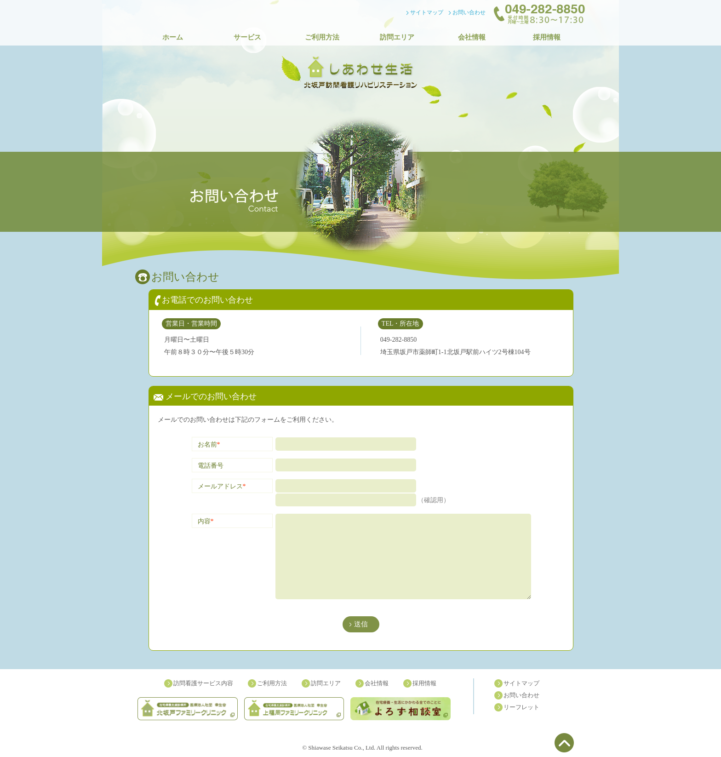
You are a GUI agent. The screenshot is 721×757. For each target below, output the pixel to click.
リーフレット (521, 707)
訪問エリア (397, 37)
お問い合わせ (469, 12)
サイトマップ (426, 12)
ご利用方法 (322, 37)
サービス (247, 37)
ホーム (172, 37)
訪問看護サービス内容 (203, 683)
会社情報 (472, 37)
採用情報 (547, 37)
